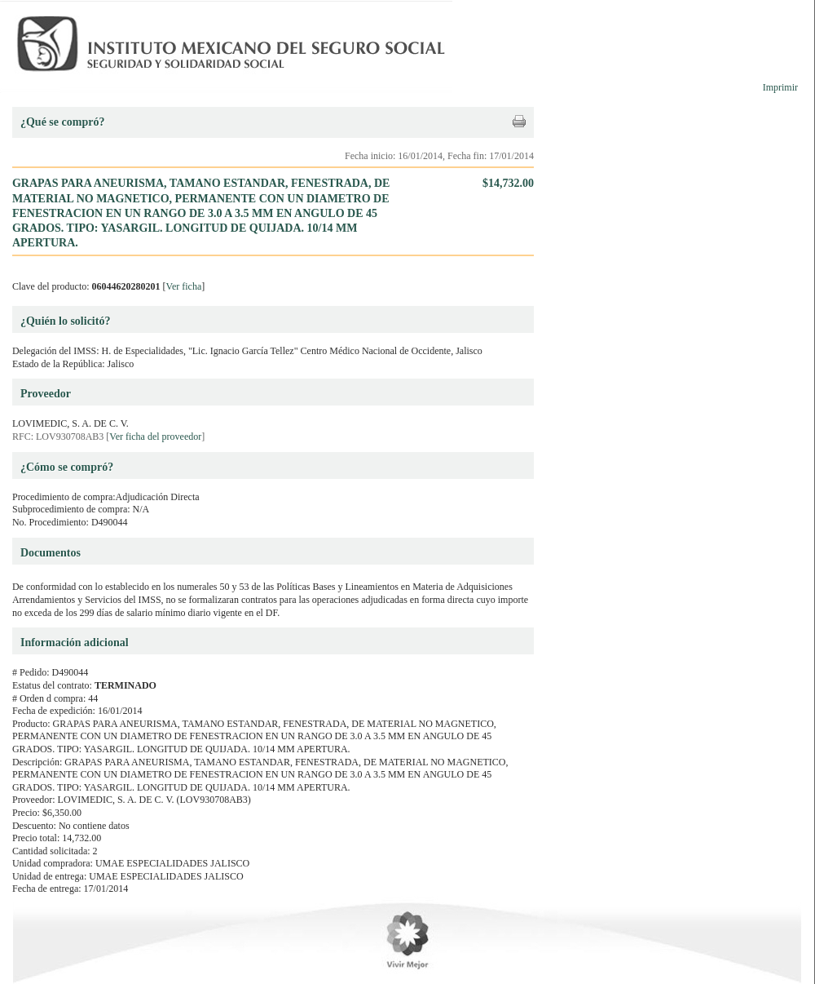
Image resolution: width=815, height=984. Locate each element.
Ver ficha (184, 286)
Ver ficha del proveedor (155, 436)
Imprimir (780, 87)
